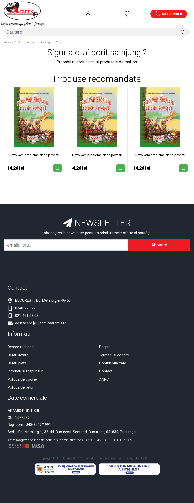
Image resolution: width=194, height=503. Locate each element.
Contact (105, 365)
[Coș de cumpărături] (168, 11)
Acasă (8, 37)
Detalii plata (17, 357)
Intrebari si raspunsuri (25, 365)
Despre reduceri (21, 341)
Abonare (159, 239)
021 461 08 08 (26, 310)
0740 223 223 (26, 302)
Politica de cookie (22, 373)
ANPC (104, 373)
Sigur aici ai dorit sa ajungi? (38, 37)
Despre (105, 341)
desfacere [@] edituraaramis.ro (41, 317)
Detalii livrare (18, 349)
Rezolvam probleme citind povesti (34, 149)
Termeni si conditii (114, 349)
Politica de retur (21, 382)
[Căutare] (183, 27)
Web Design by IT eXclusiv (137, 453)
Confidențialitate (112, 357)
